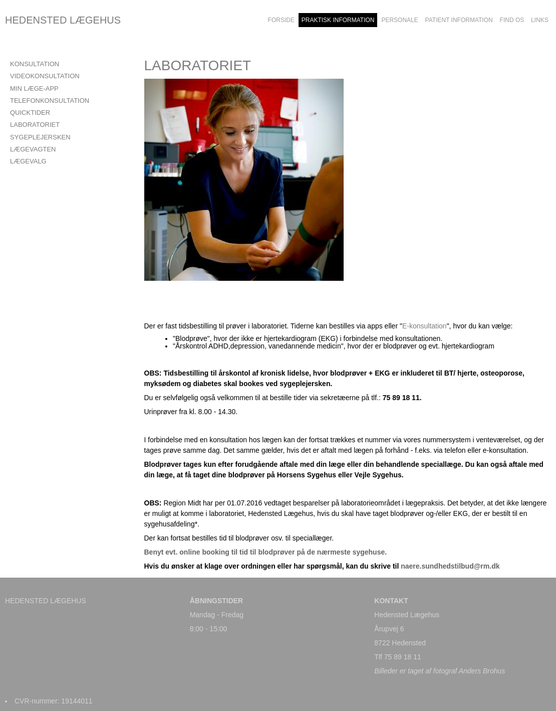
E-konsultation (424, 326)
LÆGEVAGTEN (33, 149)
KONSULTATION (34, 64)
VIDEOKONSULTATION (45, 76)
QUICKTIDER (30, 112)
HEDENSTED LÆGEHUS (63, 20)
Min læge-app (34, 88)
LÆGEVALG (28, 161)
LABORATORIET (35, 124)
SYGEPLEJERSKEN (40, 137)
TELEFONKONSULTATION (49, 100)
